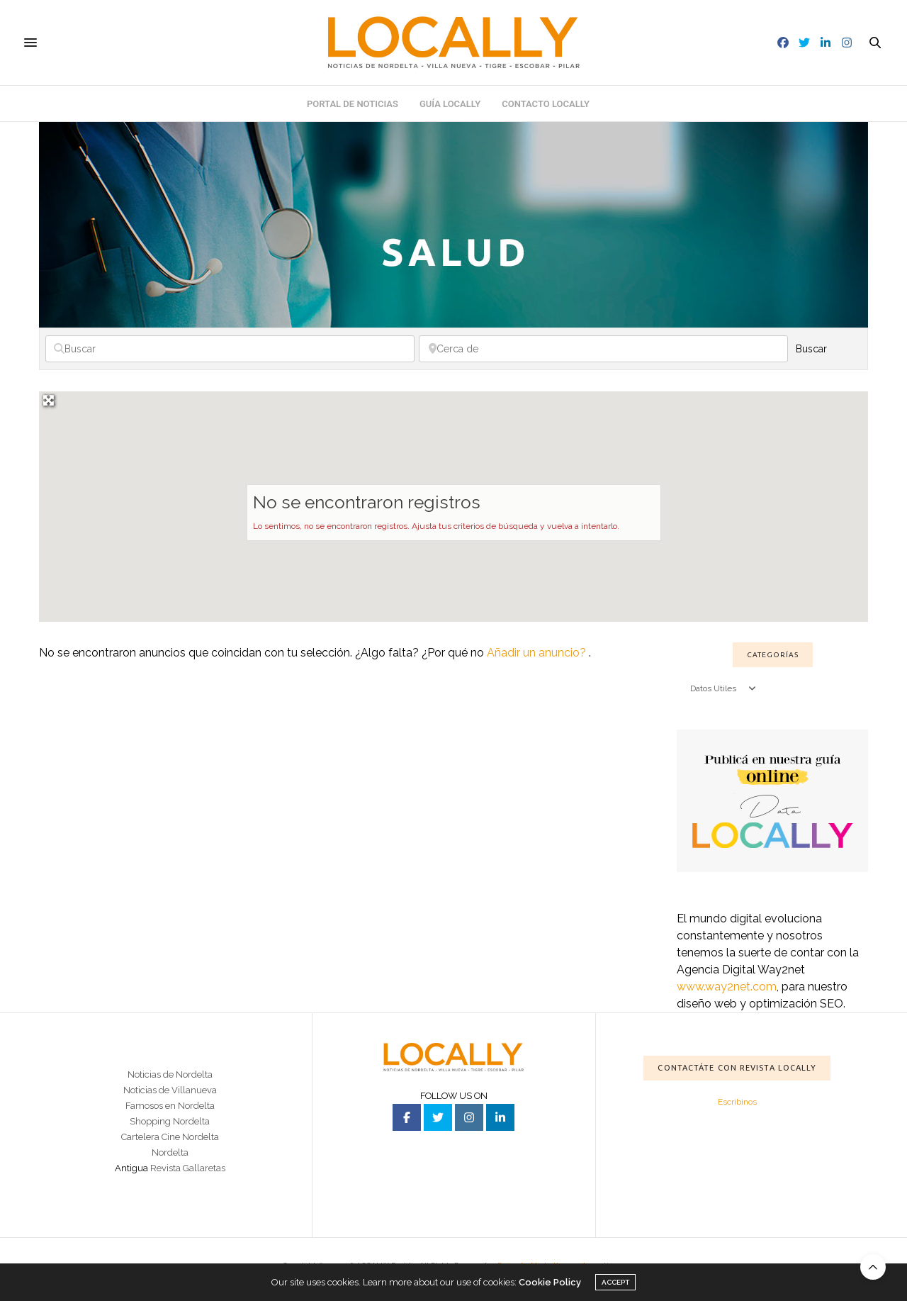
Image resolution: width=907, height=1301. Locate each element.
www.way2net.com (727, 986)
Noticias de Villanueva (170, 1090)
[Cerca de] (603, 348)
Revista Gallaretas (187, 1168)
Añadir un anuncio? (538, 652)
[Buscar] (230, 348)
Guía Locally (449, 104)
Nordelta (170, 1152)
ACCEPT (615, 1282)
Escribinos (737, 1102)
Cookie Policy (550, 1282)
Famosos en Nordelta (170, 1105)
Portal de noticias (352, 104)
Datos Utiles (723, 688)
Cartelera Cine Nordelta (170, 1137)
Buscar (827, 348)
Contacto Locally (546, 104)
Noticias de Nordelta (170, 1074)
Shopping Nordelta (170, 1121)
